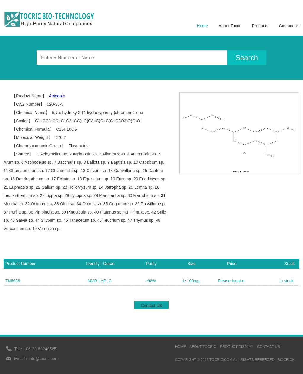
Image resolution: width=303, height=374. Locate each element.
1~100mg (191, 280)
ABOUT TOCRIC (202, 347)
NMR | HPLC (100, 280)
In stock (286, 280)
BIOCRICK (285, 360)
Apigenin (57, 96)
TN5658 (12, 280)
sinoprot (290, 347)
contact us (268, 347)
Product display (236, 347)
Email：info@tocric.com (36, 358)
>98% (150, 280)
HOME (180, 347)
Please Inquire (231, 280)
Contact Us (289, 25)
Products (260, 25)
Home (202, 25)
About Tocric (230, 25)
